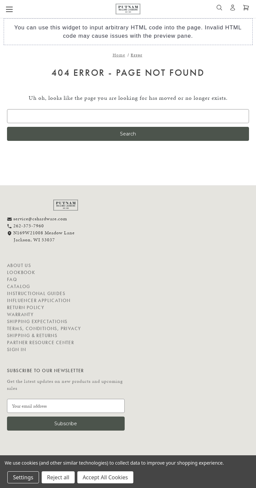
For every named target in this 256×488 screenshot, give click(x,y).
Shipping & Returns (32, 335)
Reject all (58, 477)
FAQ (12, 279)
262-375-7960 (25, 226)
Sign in (16, 349)
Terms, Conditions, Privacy (44, 328)
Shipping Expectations (37, 321)
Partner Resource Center (40, 342)
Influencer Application (39, 300)
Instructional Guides (36, 293)
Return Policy (25, 307)
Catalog (18, 286)
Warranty (20, 314)
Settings (23, 477)
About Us (19, 265)
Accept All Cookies (105, 477)
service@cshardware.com (37, 219)
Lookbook (21, 272)
